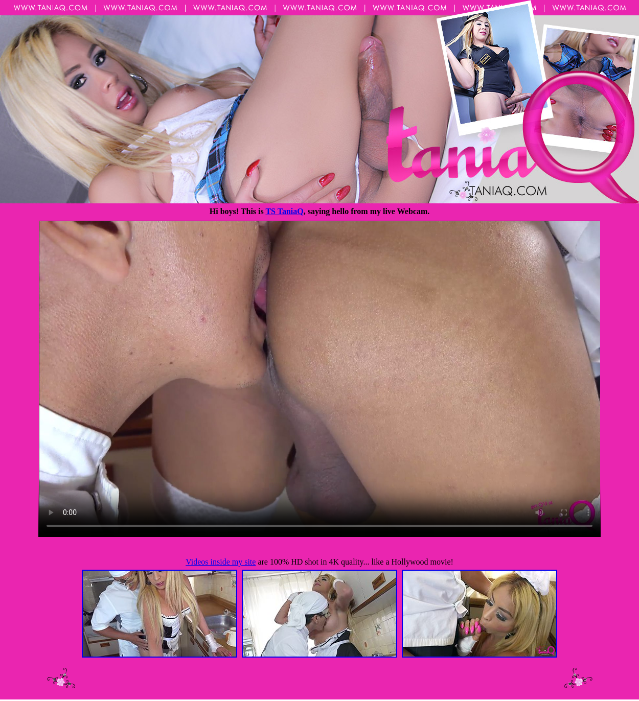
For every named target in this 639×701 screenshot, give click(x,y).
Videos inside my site (221, 561)
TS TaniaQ (284, 211)
